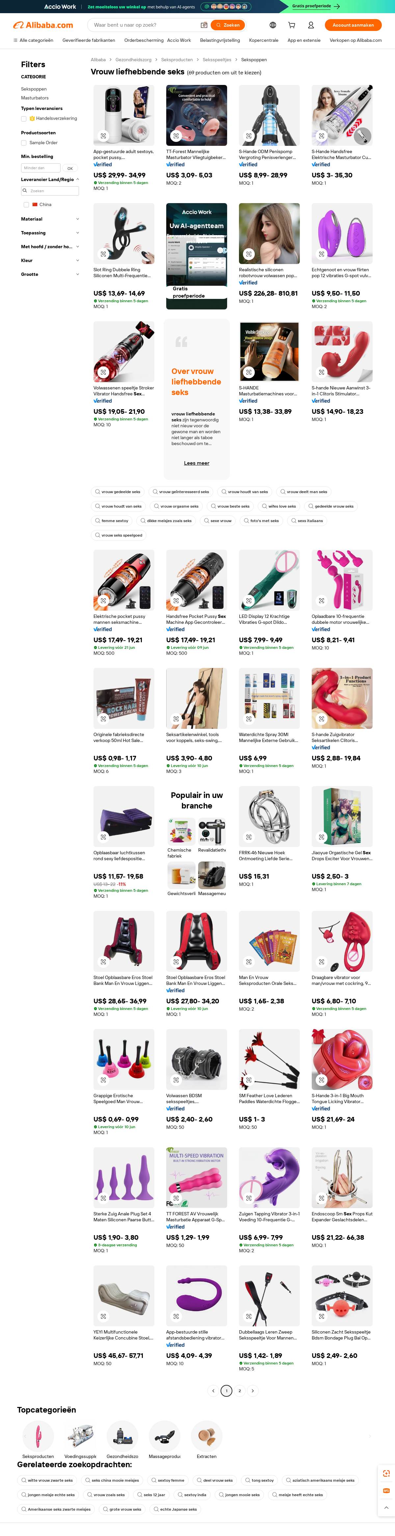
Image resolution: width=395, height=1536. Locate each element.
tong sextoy (259, 1480)
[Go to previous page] (213, 1391)
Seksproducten (177, 59)
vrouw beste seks (230, 506)
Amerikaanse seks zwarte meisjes (56, 1509)
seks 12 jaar (151, 1494)
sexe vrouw (217, 520)
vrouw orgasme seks (176, 506)
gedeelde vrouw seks (331, 506)
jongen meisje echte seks (48, 1494)
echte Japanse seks (175, 1509)
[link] (386, 1473)
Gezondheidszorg (133, 59)
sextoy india (192, 1494)
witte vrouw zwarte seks (47, 1480)
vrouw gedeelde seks (117, 491)
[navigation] (50, 726)
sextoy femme (167, 1480)
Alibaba (98, 59)
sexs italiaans (307, 520)
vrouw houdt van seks (245, 491)
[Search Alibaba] (144, 25)
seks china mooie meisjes (112, 1480)
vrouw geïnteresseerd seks (181, 491)
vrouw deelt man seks (303, 491)
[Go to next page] (253, 1391)
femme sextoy (111, 520)
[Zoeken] (228, 25)
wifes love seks (279, 506)
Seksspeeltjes (217, 59)
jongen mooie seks (239, 1494)
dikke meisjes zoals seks (166, 520)
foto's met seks (261, 520)
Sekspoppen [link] (254, 59)
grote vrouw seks (122, 1509)
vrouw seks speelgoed (118, 535)
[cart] (293, 26)
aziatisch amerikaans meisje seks (320, 1480)
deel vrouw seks (215, 1480)
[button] (204, 25)
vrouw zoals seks (106, 1494)
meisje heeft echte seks (297, 1494)
